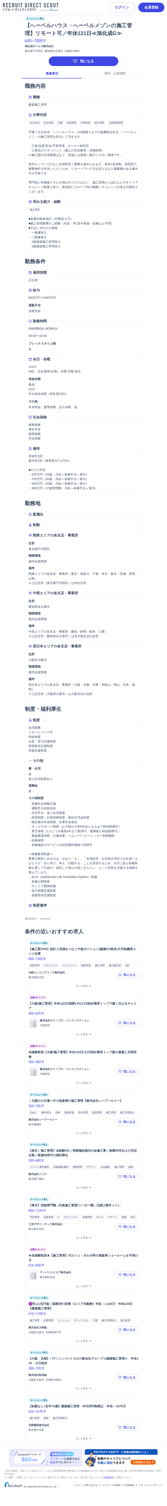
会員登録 (151, 7)
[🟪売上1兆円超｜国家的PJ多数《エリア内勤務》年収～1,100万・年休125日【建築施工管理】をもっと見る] (83, 1341)
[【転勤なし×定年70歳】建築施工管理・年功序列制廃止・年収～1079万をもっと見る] (83, 1438)
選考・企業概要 (115, 73)
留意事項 (108, 1477)
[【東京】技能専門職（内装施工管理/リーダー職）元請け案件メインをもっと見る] (83, 1237)
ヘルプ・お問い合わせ (86, 1485)
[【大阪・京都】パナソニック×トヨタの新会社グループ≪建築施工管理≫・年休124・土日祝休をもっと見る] (83, 1388)
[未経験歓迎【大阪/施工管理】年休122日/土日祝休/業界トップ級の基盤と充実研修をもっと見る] (83, 1083)
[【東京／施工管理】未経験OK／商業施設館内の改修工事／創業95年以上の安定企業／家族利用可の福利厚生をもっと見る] (83, 1187)
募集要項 (52, 73)
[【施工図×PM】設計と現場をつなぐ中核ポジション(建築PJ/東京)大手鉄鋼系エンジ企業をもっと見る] (83, 986)
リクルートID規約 (111, 1485)
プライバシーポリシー (151, 1485)
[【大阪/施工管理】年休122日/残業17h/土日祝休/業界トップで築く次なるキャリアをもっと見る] (83, 1034)
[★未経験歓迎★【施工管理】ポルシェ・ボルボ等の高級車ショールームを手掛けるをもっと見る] (83, 1286)
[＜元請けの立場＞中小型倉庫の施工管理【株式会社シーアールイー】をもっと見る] (83, 1133)
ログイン (122, 7)
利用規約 (130, 1485)
